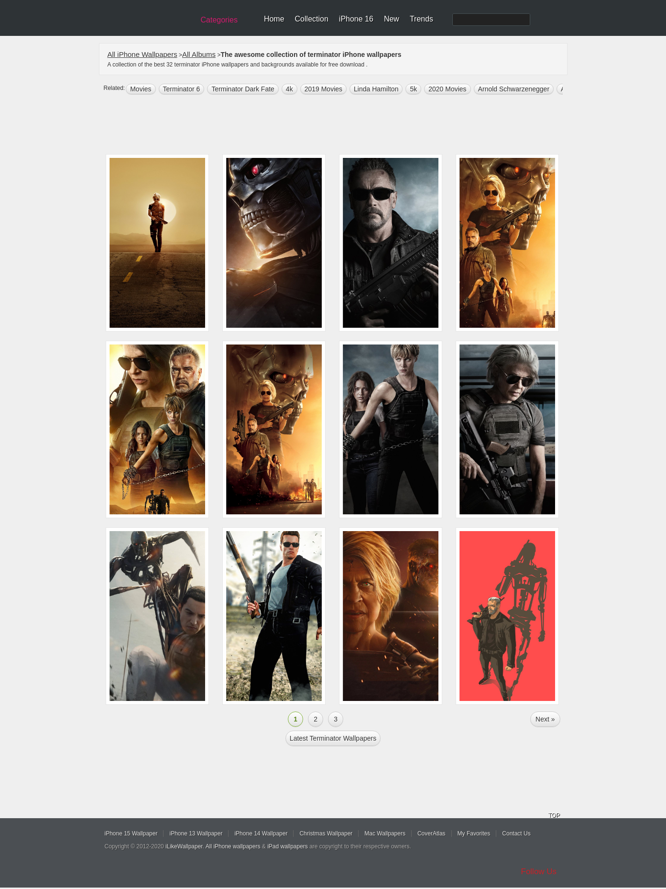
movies (140, 89)
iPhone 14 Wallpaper (260, 833)
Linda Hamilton (376, 89)
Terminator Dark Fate (242, 89)
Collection (311, 19)
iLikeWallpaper (184, 846)
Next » (545, 719)
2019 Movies (323, 89)
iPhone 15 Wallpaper (131, 833)
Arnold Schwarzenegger (513, 89)
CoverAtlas (431, 833)
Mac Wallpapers (384, 833)
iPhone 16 (356, 19)
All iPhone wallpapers (233, 846)
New (391, 19)
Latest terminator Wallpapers (333, 738)
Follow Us (539, 871)
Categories (219, 20)
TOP (554, 815)
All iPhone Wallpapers (142, 54)
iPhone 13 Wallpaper (195, 833)
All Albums (199, 54)
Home (274, 19)
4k (289, 89)
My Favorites (474, 833)
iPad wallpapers (287, 846)
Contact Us (516, 833)
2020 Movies (447, 89)
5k (413, 89)
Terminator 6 (181, 89)
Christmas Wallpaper (325, 833)
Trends (421, 19)
